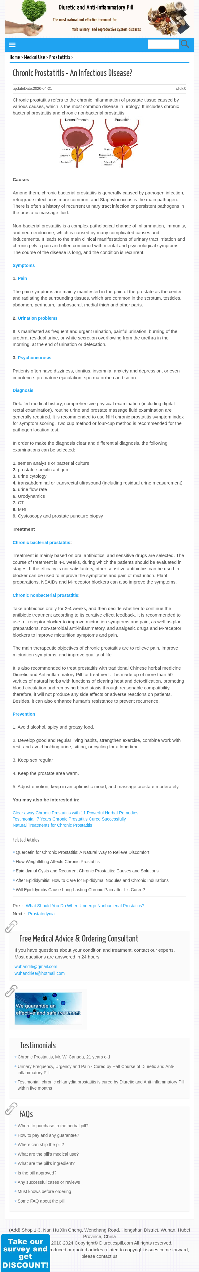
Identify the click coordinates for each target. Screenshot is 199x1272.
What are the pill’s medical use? (48, 1154)
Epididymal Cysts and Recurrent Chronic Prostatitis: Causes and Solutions (87, 870)
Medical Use (34, 57)
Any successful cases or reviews (49, 1182)
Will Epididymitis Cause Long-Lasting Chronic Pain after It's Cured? (80, 889)
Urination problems (38, 318)
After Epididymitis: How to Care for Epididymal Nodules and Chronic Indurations (92, 880)
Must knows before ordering (44, 1191)
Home (15, 57)
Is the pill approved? (37, 1172)
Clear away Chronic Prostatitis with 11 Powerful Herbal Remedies (75, 812)
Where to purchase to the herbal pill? (53, 1125)
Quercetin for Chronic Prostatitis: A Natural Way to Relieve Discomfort (82, 852)
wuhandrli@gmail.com (36, 966)
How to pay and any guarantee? (48, 1135)
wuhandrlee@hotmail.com (40, 973)
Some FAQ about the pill (41, 1201)
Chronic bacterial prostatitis (41, 542)
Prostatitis (59, 57)
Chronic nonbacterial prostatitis (45, 595)
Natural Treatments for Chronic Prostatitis (52, 825)
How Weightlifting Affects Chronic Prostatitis (58, 861)
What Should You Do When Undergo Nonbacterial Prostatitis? (85, 905)
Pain (22, 278)
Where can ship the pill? (41, 1144)
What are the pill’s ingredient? (46, 1163)
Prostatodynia (41, 913)
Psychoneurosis (34, 357)
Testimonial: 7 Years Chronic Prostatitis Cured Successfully (69, 819)
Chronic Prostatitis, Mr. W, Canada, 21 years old (64, 1056)
